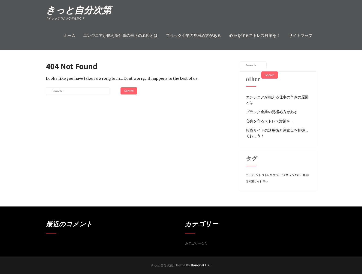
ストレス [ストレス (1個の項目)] (267, 175)
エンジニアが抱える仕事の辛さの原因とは (120, 35)
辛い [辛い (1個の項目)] (265, 181)
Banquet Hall (201, 265)
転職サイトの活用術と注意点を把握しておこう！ (277, 133)
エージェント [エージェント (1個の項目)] (253, 175)
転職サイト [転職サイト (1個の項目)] (255, 181)
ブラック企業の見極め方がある (193, 35)
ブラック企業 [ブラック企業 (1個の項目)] (280, 175)
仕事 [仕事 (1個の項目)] (302, 175)
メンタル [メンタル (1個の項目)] (294, 175)
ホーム (69, 35)
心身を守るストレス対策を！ (254, 35)
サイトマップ (300, 35)
